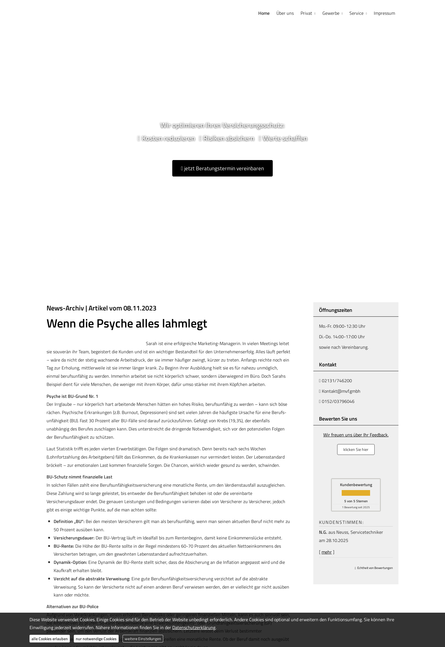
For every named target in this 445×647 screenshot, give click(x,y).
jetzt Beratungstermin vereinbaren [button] (222, 168)
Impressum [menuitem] (384, 13)
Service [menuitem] (356, 13)
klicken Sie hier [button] (355, 449)
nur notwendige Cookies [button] (96, 639)
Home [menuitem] (264, 13)
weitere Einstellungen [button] (143, 639)
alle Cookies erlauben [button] (50, 639)
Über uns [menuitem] (285, 13)
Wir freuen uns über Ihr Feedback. (356, 434)
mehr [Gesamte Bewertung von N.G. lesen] (327, 552)
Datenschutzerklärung (193, 627)
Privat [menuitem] (306, 13)
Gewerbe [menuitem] (330, 13)
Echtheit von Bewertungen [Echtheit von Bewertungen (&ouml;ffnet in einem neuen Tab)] (375, 568)
